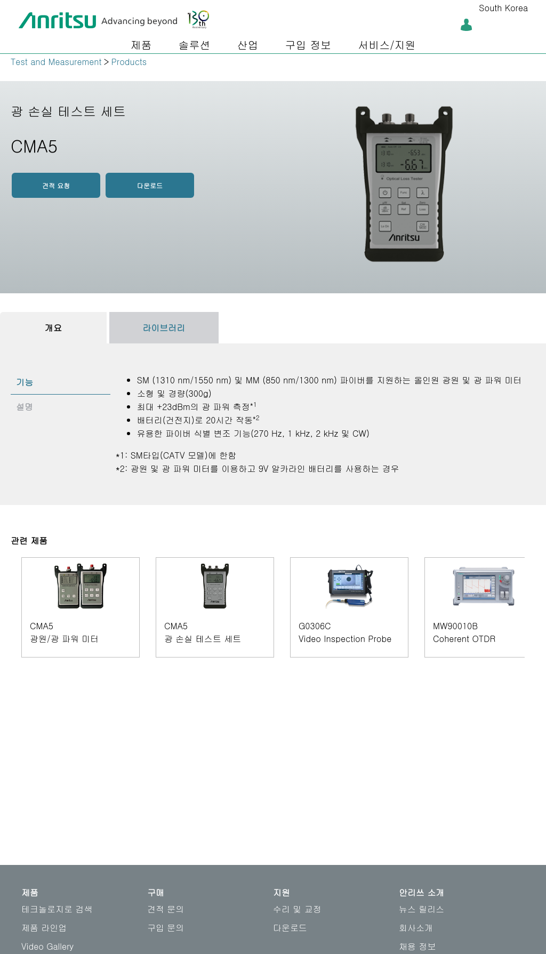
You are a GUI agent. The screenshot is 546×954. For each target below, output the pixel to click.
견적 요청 (56, 185)
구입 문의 (165, 928)
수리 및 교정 (297, 909)
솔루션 (194, 44)
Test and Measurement (56, 61)
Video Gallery (47, 946)
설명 (24, 406)
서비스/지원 (386, 44)
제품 (140, 44)
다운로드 (150, 185)
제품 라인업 (44, 928)
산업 (247, 44)
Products (129, 61)
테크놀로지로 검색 (56, 909)
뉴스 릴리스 (421, 909)
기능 (24, 382)
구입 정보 (308, 44)
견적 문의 (165, 909)
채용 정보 (417, 946)
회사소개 (416, 928)
